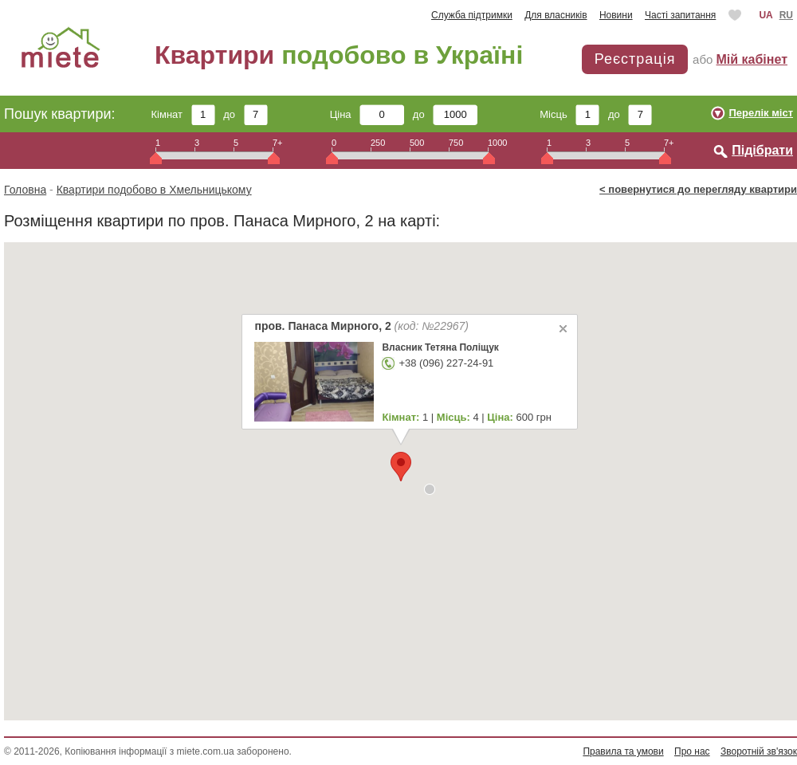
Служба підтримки (471, 15)
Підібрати (762, 150)
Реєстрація (635, 59)
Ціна (367, 114)
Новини (616, 15)
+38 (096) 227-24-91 (445, 363)
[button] (429, 489)
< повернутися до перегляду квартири (698, 189)
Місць (569, 114)
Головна (25, 189)
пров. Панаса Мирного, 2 (361, 326)
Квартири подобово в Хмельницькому (154, 189)
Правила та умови (623, 751)
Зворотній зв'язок (758, 751)
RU (786, 15)
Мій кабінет (752, 59)
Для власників (555, 15)
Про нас (692, 751)
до (245, 114)
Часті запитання (680, 15)
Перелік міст (760, 113)
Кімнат (183, 114)
